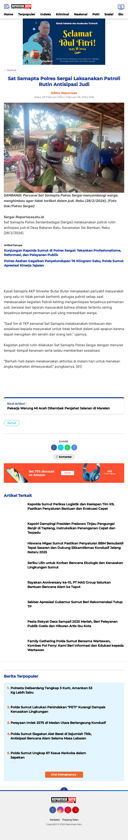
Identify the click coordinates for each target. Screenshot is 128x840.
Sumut (11, 423)
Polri (95, 14)
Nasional (80, 14)
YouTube (78, 812)
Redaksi (55, 819)
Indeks (45, 14)
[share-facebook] (54, 447)
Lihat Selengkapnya (64, 774)
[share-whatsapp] (67, 447)
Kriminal (62, 14)
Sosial (108, 14)
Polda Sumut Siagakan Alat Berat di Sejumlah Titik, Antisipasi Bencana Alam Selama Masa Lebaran (51, 736)
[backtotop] (64, 791)
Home (8, 14)
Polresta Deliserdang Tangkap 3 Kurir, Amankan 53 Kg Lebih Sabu (51, 690)
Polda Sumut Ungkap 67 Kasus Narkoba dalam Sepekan (48, 755)
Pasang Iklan (70, 819)
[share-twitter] (61, 447)
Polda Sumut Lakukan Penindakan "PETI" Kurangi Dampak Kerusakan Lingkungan (58, 709)
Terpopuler (26, 14)
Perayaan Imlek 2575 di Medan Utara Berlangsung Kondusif (58, 723)
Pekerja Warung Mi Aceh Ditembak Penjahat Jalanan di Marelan (58, 408)
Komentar (64, 457)
